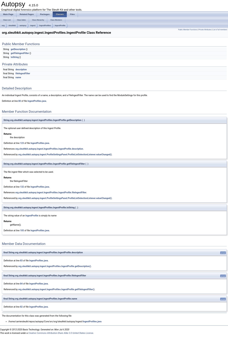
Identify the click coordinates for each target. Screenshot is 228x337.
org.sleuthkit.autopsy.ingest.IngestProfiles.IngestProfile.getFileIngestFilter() (56, 289)
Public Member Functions (187, 30)
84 (21, 283)
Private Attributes (205, 30)
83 (21, 260)
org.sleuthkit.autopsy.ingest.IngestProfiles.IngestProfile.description (49, 149)
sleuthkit (12, 25)
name (18, 77)
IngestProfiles (45, 25)
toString (15, 57)
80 (19, 101)
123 (22, 143)
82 (21, 307)
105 (22, 230)
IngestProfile (60, 25)
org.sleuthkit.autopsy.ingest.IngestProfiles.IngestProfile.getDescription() (54, 266)
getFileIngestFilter (20, 53)
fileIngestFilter (23, 73)
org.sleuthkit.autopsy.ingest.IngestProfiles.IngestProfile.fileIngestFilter (50, 192)
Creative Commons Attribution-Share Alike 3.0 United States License (60, 333)
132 (22, 187)
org (3, 25)
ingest (32, 25)
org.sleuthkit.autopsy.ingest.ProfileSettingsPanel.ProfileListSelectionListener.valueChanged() (65, 154)
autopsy (23, 25)
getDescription (18, 49)
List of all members (220, 30)
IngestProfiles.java (37, 101)
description (21, 69)
